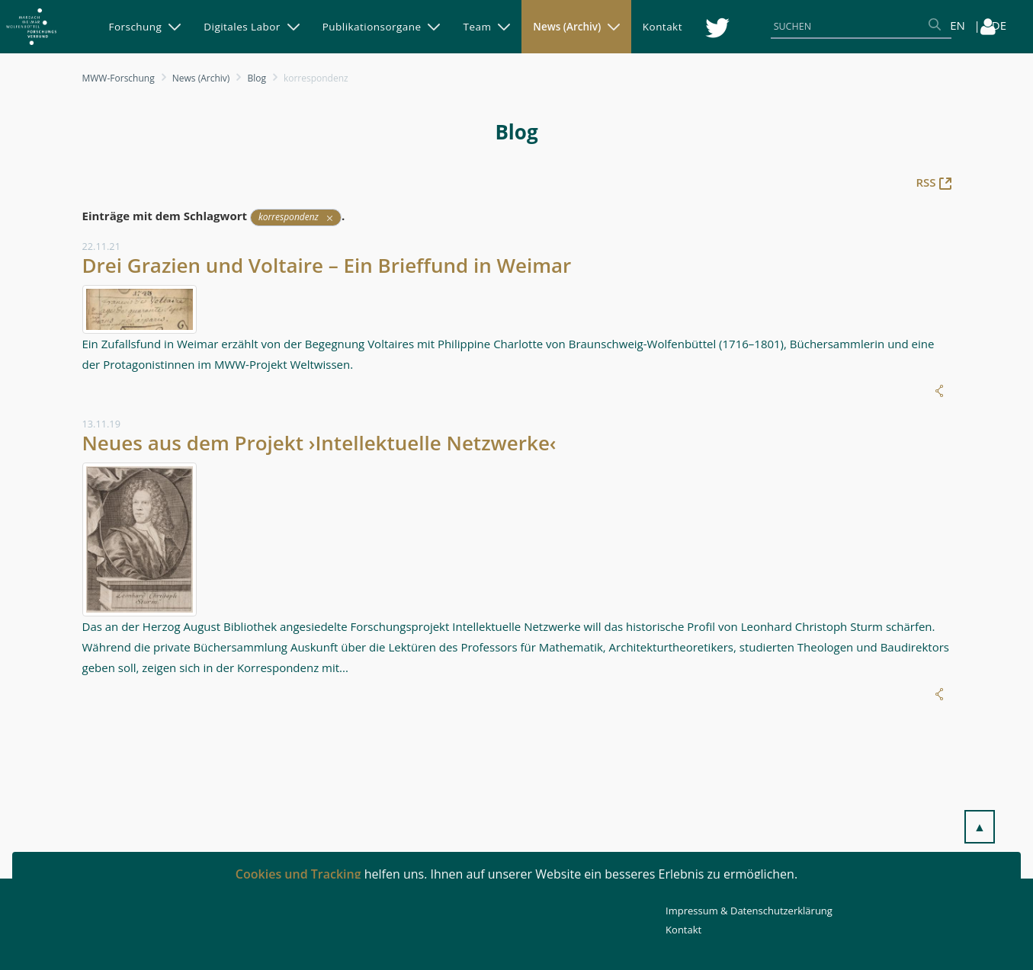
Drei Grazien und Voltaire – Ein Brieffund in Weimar (327, 265)
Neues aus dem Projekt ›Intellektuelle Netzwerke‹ (319, 442)
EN (957, 25)
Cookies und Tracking (298, 874)
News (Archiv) (201, 78)
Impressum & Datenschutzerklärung (749, 910)
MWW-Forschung (118, 78)
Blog (256, 78)
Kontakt (683, 929)
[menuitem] (145, 26)
